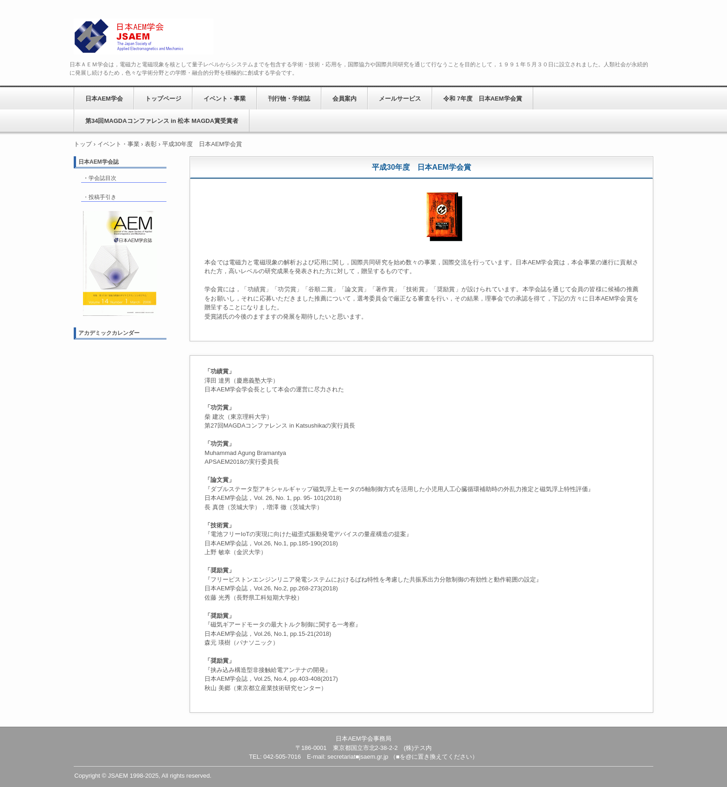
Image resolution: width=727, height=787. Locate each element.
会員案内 (344, 98)
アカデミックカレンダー (109, 333)
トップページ (163, 98)
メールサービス (400, 98)
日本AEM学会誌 (98, 162)
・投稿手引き (99, 197)
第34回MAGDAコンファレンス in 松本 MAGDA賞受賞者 (161, 120)
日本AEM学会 (143, 36)
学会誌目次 (102, 178)
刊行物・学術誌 (289, 98)
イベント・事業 (225, 98)
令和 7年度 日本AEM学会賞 (482, 98)
